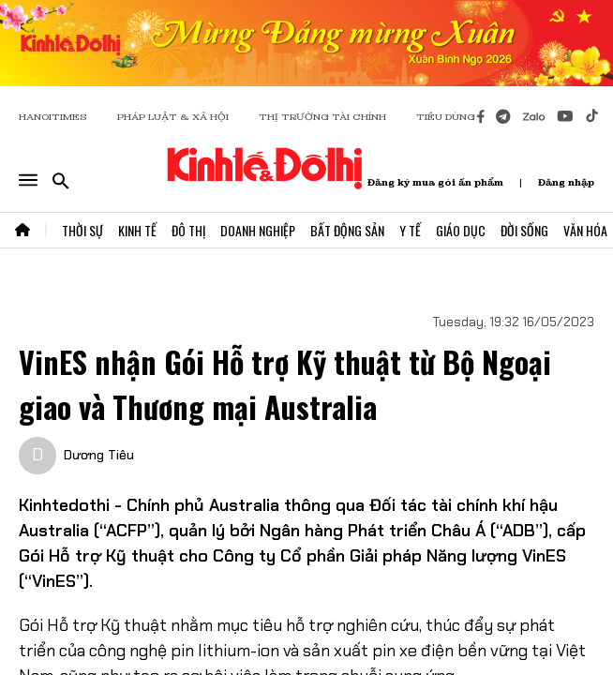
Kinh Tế (137, 230)
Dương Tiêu (99, 454)
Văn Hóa (585, 230)
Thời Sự (82, 230)
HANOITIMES (53, 117)
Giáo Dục (461, 230)
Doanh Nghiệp (257, 230)
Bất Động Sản (347, 230)
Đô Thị (188, 230)
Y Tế (410, 230)
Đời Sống (524, 230)
